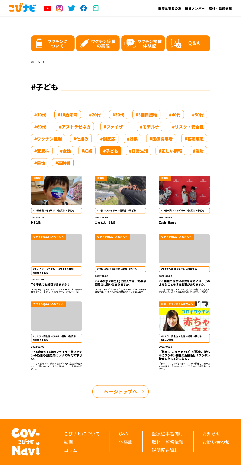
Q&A (123, 434)
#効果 (132, 139)
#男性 (39, 163)
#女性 (65, 151)
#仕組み (80, 139)
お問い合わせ (216, 442)
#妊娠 (87, 151)
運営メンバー (195, 8)
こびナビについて (82, 434)
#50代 (198, 115)
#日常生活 (138, 151)
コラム (70, 450)
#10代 (40, 115)
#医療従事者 (161, 139)
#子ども (110, 151)
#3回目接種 (146, 115)
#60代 (40, 127)
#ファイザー (115, 127)
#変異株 (41, 151)
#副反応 (107, 139)
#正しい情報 (170, 151)
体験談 (126, 442)
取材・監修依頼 (220, 8)
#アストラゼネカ (75, 127)
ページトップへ (120, 391)
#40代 (175, 115)
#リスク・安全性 (188, 127)
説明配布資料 (165, 450)
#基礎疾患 (194, 139)
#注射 (198, 151)
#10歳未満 (68, 115)
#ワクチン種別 (48, 139)
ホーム (35, 62)
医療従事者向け (167, 434)
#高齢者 (62, 163)
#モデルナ (149, 127)
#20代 (95, 115)
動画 (68, 442)
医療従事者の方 (169, 8)
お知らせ (212, 434)
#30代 (118, 115)
